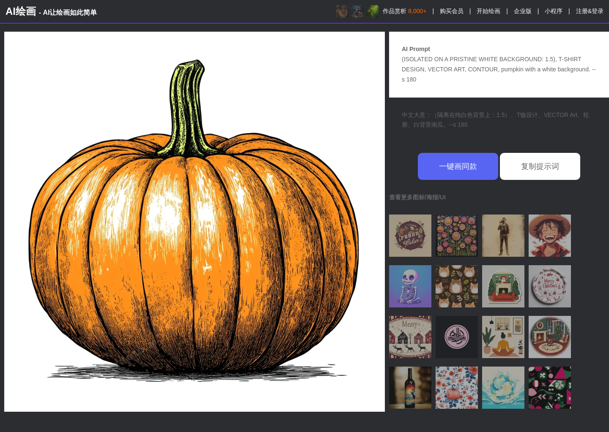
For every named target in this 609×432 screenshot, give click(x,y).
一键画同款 (458, 166)
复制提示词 (540, 166)
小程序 (553, 11)
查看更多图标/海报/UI (417, 197)
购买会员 (452, 11)
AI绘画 (51, 11)
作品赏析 (404, 11)
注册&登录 (590, 11)
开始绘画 (488, 11)
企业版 (523, 11)
